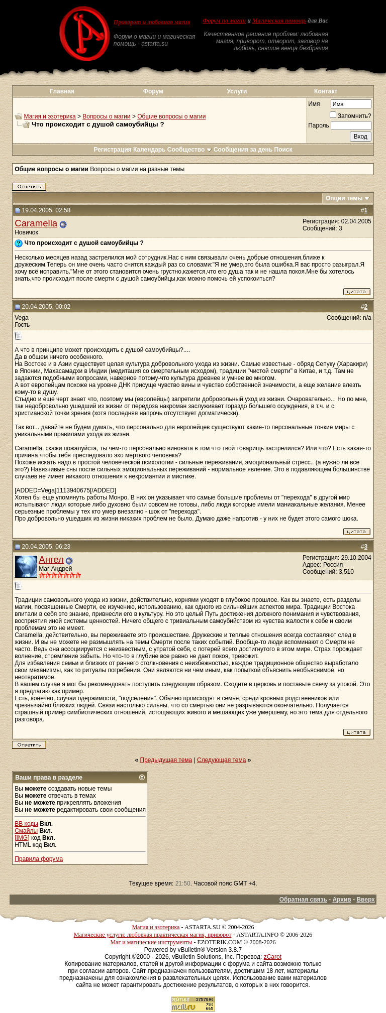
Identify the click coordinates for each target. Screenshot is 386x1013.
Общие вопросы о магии (171, 116)
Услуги (237, 91)
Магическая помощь (279, 20)
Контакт (325, 91)
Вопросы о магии (106, 116)
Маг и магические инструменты (151, 942)
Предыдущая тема (166, 760)
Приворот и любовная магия (152, 22)
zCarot (272, 956)
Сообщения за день (243, 149)
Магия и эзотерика (50, 116)
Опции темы (344, 198)
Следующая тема (221, 760)
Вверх (365, 899)
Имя (314, 103)
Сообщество (189, 149)
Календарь (149, 149)
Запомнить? (350, 115)
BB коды (26, 823)
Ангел (51, 559)
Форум (153, 91)
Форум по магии (224, 20)
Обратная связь (303, 899)
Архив (341, 899)
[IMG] (22, 837)
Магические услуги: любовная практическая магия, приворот (153, 934)
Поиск (283, 149)
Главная (62, 91)
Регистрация (112, 149)
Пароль (318, 125)
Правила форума (39, 858)
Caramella (36, 223)
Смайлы (26, 830)
